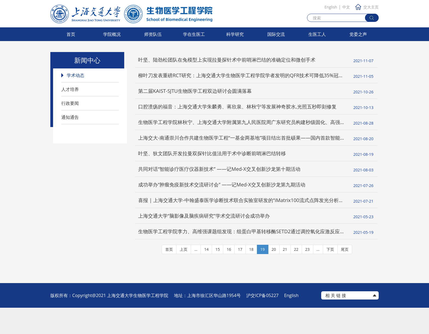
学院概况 (112, 34)
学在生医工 (194, 34)
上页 (183, 275)
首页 (70, 34)
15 (217, 275)
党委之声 (358, 34)
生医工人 (317, 34)
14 (206, 275)
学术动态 (75, 75)
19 (262, 275)
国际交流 (276, 34)
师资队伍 (153, 34)
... (195, 275)
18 (251, 275)
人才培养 (70, 89)
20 (274, 275)
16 (229, 275)
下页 (330, 275)
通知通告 (70, 117)
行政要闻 (70, 103)
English (330, 7)
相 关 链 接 (335, 322)
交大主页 (367, 7)
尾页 (345, 275)
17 (240, 275)
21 (285, 275)
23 (307, 275)
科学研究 (235, 34)
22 (296, 275)
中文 (346, 7)
